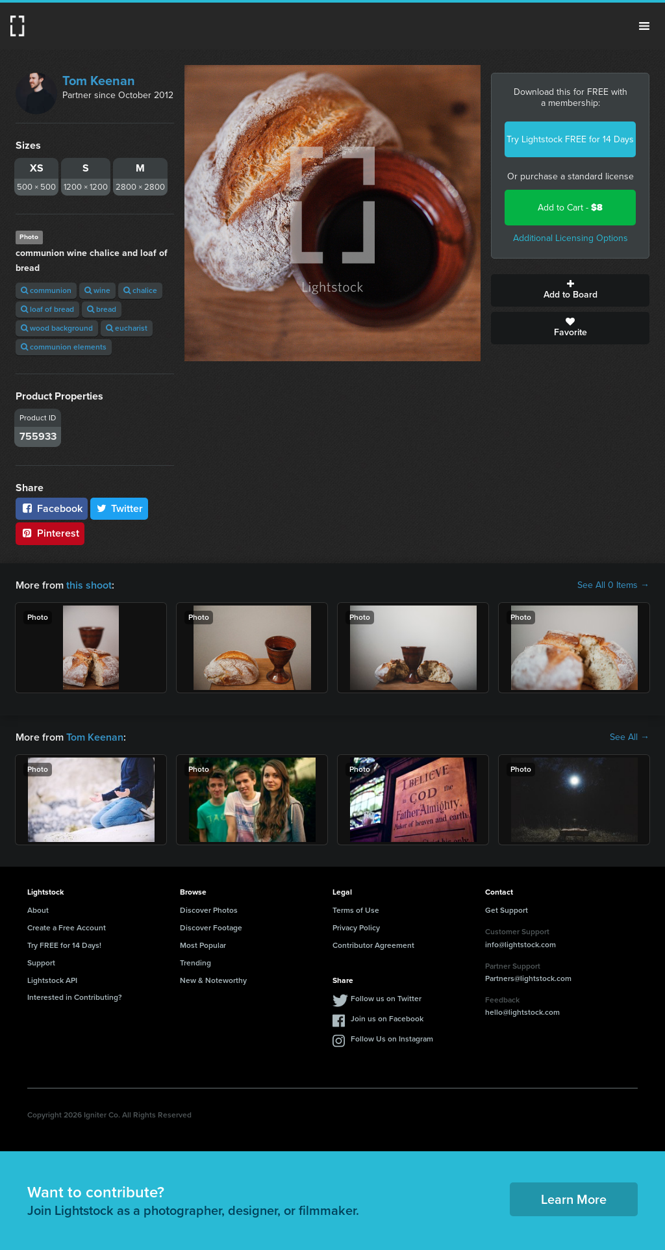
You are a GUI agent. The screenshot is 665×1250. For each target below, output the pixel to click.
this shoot (89, 585)
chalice (140, 290)
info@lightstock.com (520, 944)
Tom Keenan (98, 80)
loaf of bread (47, 309)
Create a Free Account (66, 928)
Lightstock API (52, 980)
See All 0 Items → (613, 585)
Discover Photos (209, 910)
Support (41, 963)
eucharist (126, 328)
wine (97, 290)
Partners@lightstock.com (528, 978)
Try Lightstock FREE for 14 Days (570, 139)
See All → (629, 737)
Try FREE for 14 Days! (64, 945)
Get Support (506, 910)
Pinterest (50, 533)
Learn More (574, 1199)
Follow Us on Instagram (392, 1039)
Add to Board (570, 290)
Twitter (119, 508)
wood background (57, 328)
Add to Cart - (570, 207)
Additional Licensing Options (570, 238)
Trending (195, 963)
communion (46, 290)
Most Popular (203, 945)
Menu (644, 26)
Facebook (51, 508)
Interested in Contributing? (74, 997)
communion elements (64, 347)
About (38, 910)
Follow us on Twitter (386, 998)
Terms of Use (355, 910)
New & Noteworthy (213, 980)
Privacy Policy (356, 928)
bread (101, 309)
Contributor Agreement (373, 945)
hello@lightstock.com (522, 1012)
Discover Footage (211, 928)
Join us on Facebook (387, 1019)
